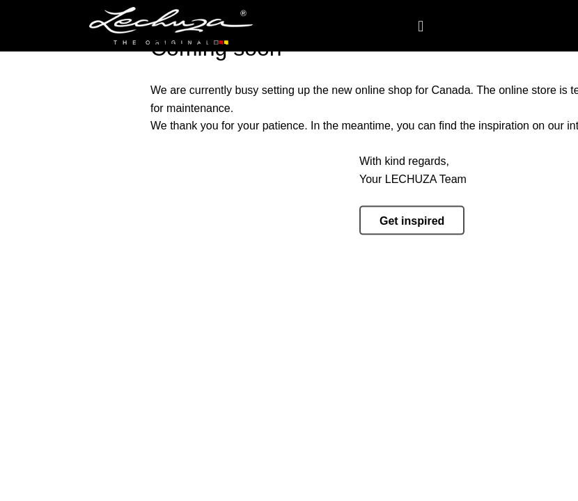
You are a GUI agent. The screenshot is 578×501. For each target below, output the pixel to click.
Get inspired (412, 221)
